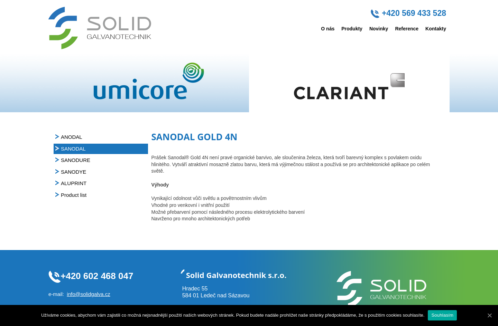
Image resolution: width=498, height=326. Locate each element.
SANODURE (75, 160)
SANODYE (73, 172)
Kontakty (435, 28)
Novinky (378, 28)
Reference (406, 28)
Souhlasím (442, 315)
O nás (327, 28)
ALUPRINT (73, 183)
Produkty (351, 28)
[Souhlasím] (489, 315)
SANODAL (73, 149)
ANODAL (71, 137)
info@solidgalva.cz (88, 294)
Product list (73, 195)
